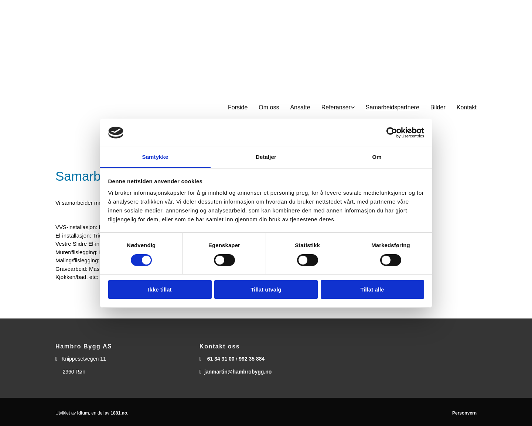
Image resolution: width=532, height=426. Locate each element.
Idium (83, 413)
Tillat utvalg (265, 289)
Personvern (464, 413)
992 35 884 (252, 359)
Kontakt (467, 107)
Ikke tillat (159, 289)
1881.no (118, 413)
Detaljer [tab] (266, 157)
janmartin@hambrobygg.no (238, 372)
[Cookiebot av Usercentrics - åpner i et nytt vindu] (391, 132)
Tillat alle (372, 289)
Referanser (336, 107)
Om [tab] (376, 157)
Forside (238, 107)
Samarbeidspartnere (392, 107)
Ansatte (300, 107)
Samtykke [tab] (155, 157)
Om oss (269, 107)
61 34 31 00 (221, 359)
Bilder (438, 107)
